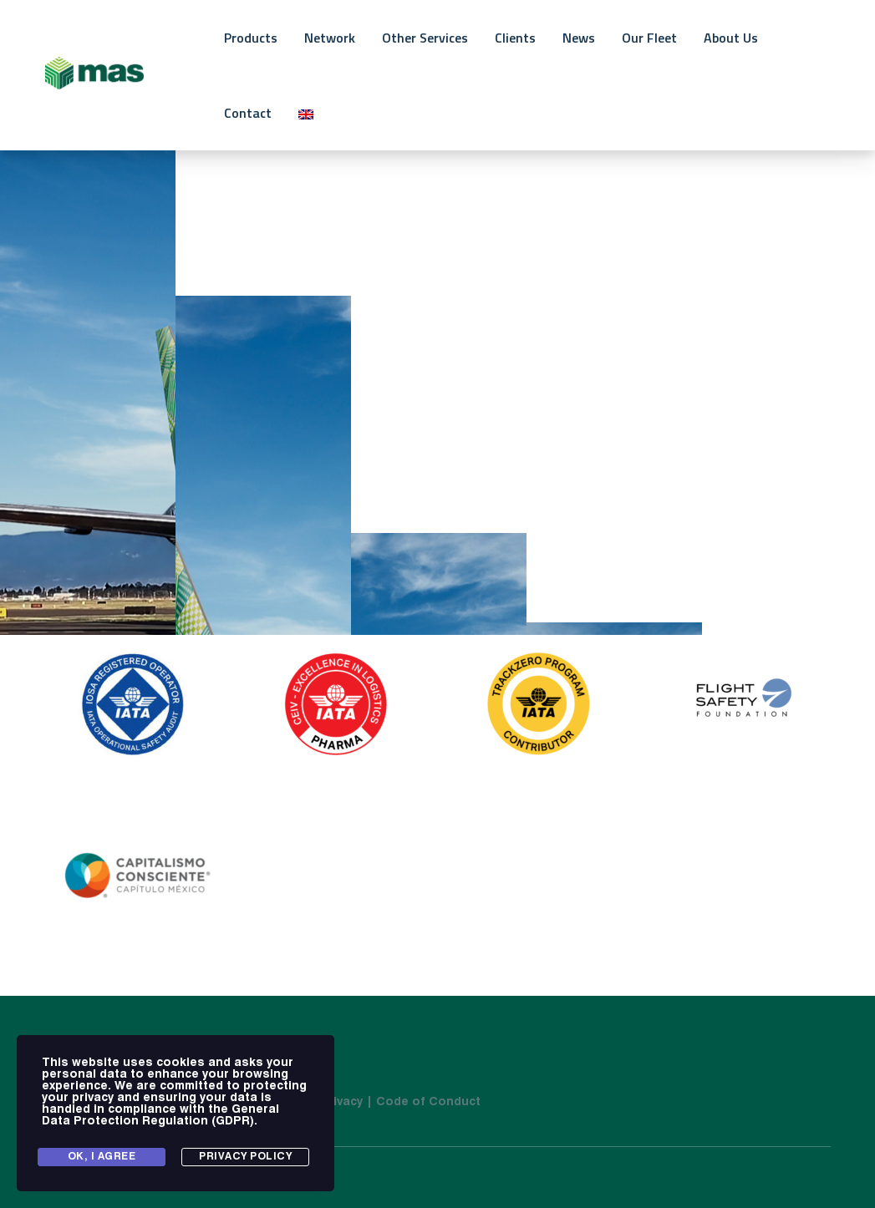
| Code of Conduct (423, 1102)
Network (329, 38)
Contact (248, 113)
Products (250, 38)
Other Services (425, 38)
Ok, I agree (102, 1157)
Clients (515, 38)
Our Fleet (649, 38)
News (578, 38)
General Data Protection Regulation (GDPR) (160, 1115)
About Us (731, 38)
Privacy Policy (245, 1157)
